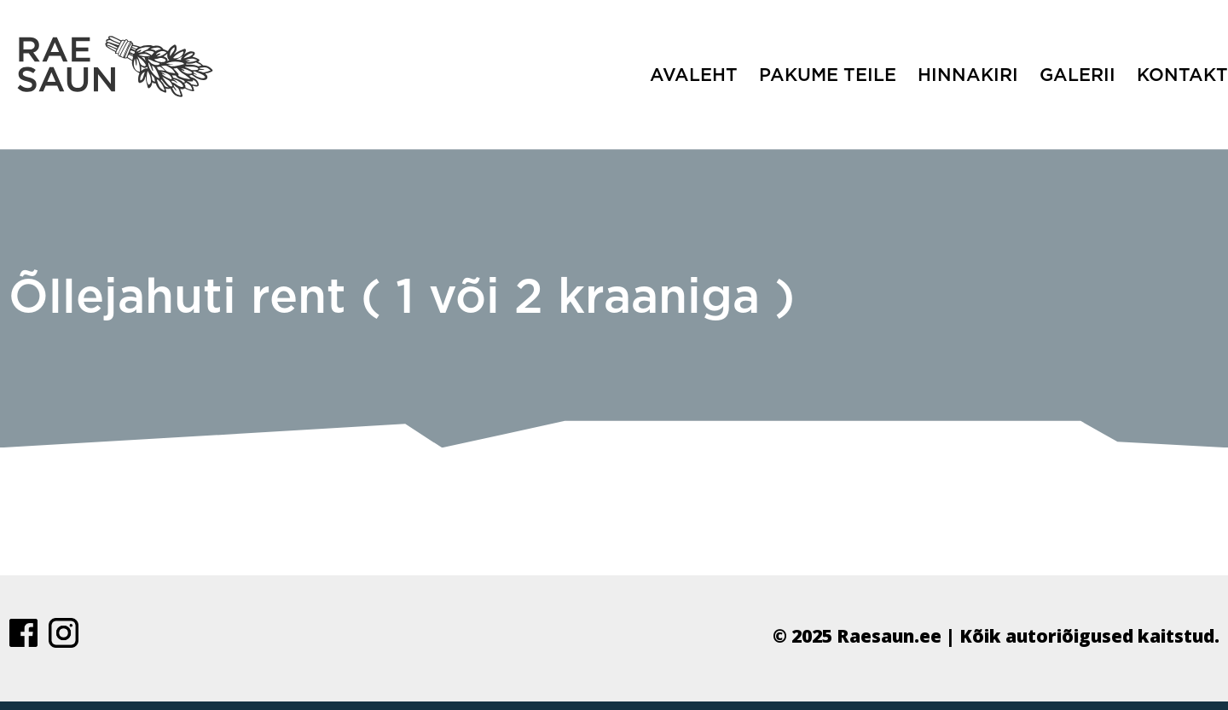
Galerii (1077, 75)
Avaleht (694, 75)
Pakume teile (827, 75)
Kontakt (1182, 75)
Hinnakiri (968, 75)
